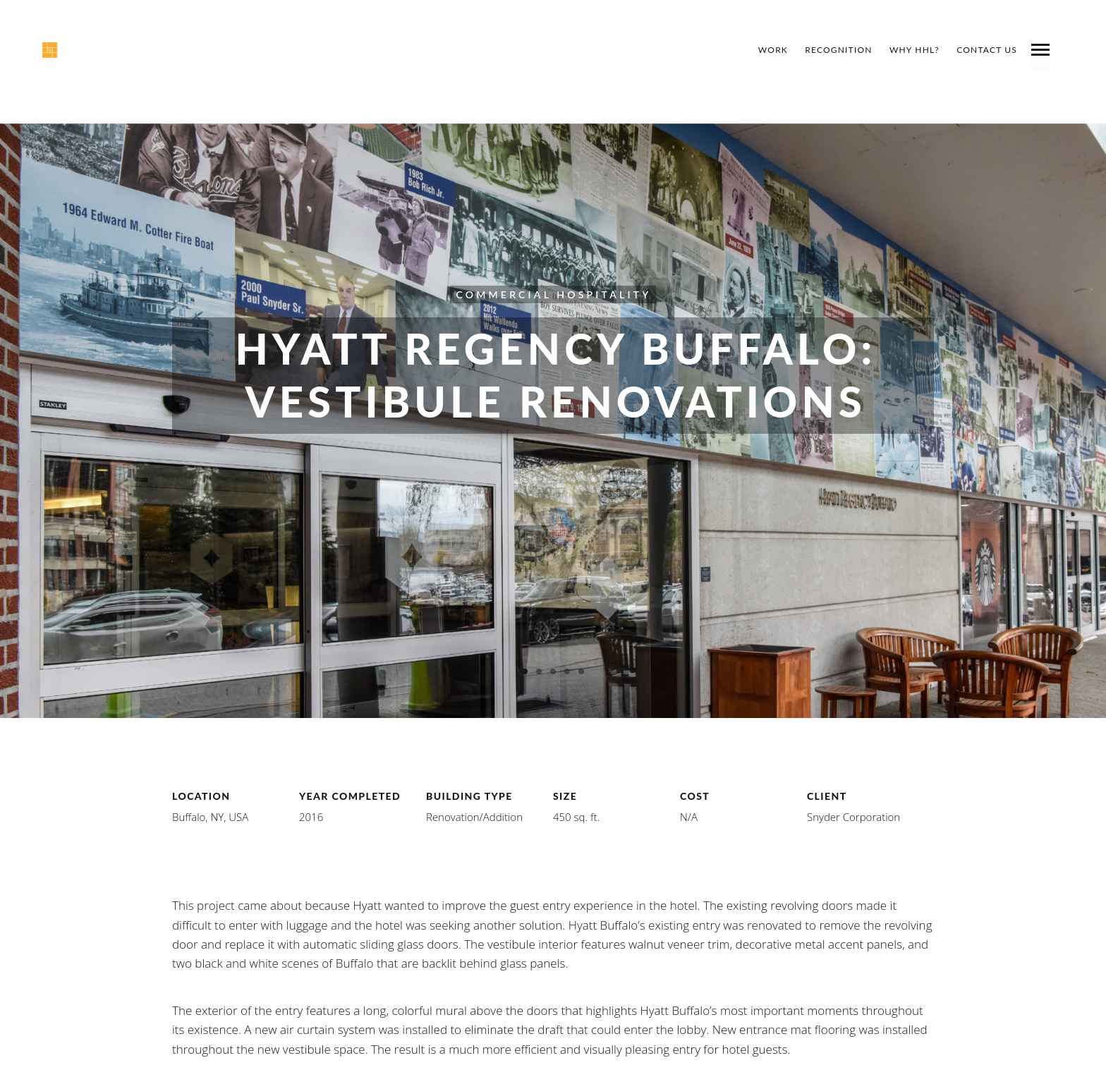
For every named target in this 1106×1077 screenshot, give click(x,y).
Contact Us (986, 49)
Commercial (503, 294)
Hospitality (604, 294)
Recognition (838, 49)
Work (773, 49)
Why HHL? (914, 49)
